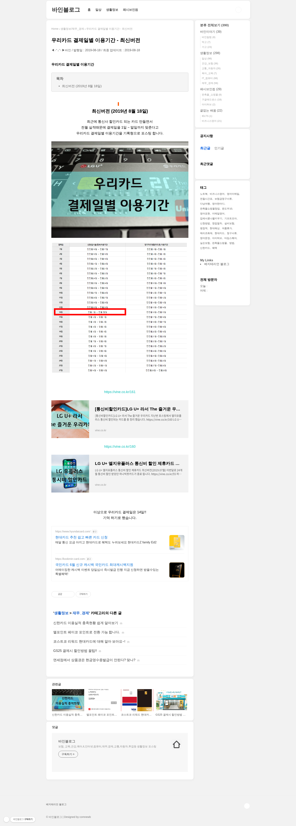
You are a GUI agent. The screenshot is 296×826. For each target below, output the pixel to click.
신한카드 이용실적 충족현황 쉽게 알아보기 (85, 623)
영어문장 (205, 238)
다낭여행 (205, 203)
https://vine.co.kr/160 (120, 446)
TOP (247, 806)
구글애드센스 (212, 99)
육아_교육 (209, 73)
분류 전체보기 (214, 25)
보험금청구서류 (223, 198)
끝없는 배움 (211, 110)
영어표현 (205, 213)
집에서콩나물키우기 (211, 218)
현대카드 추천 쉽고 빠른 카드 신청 (81, 537)
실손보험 (205, 243)
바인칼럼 (208, 37)
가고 (207, 47)
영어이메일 (233, 193)
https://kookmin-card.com (70, 558)
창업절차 (217, 223)
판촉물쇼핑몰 (219, 243)
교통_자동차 (211, 68)
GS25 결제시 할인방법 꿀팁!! (75, 651)
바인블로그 (66, 10)
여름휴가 (227, 228)
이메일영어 (218, 213)
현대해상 (215, 228)
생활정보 (112, 9)
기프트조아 (230, 218)
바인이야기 (210, 31)
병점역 (203, 228)
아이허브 (208, 104)
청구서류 (232, 233)
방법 (231, 243)
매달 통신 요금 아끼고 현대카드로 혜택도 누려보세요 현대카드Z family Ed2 (105, 542)
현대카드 (219, 233)
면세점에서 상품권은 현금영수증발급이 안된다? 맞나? (94, 660)
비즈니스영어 (212, 120)
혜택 (214, 248)
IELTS (207, 116)
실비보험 (229, 223)
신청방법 (205, 223)
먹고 (206, 42)
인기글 (219, 148)
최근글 (205, 148)
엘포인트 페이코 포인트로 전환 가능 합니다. (86, 632)
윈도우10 (227, 208)
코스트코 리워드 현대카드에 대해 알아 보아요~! (89, 641)
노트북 (203, 193)
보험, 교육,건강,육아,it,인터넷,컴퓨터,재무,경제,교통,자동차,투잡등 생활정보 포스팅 (107, 746)
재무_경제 (80, 613)
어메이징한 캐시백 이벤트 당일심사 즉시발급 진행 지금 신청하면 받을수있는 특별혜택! (107, 571)
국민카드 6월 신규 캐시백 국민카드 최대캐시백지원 (94, 565)
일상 (98, 9)
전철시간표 (206, 198)
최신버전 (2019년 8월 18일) (82, 86)
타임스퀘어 (230, 238)
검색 (238, 10)
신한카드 (205, 248)
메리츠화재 (206, 233)
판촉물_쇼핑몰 (212, 94)
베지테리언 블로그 (216, 264)
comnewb (85, 816)
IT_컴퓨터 (210, 78)
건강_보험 (210, 63)
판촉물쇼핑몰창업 (210, 208)
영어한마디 (218, 203)
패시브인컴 (130, 9)
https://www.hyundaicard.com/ (72, 531)
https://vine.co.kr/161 (120, 392)
